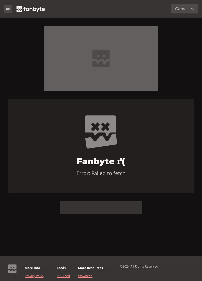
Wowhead (85, 276)
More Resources (90, 268)
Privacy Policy (34, 276)
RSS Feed (63, 276)
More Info (32, 268)
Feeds (61, 268)
